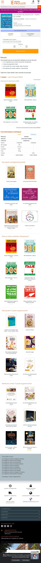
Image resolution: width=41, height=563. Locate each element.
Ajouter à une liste (20, 30)
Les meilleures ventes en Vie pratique (11, 470)
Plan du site (24, 542)
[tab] (11, 34)
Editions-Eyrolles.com (6, 538)
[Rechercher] (19, 7)
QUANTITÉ (20, 44)
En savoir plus (37, 79)
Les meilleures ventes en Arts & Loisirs (11, 468)
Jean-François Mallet (18, 19)
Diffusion (21, 538)
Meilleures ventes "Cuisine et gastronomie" (17, 384)
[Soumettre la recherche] (39, 7)
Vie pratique (5, 476)
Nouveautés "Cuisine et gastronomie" (15, 311)
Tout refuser (25, 560)
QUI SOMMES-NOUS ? (6, 508)
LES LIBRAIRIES (20, 512)
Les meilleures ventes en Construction (11, 462)
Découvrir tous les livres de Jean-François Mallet (28, 127)
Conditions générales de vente (15, 542)
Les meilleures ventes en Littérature (11, 467)
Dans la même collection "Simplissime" (15, 236)
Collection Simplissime (30, 19)
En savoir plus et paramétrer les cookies (25, 556)
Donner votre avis (17, 24)
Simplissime (26, 140)
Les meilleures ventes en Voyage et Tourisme (13, 472)
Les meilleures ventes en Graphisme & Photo (13, 459)
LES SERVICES (20, 518)
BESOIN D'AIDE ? (20, 515)
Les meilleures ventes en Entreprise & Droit (12, 464)
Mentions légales (4, 542)
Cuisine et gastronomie (15, 476)
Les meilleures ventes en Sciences (10, 465)
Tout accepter (16, 560)
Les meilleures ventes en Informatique (11, 460)
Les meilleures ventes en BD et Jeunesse (12, 473)
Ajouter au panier (20, 51)
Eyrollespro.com (15, 538)
